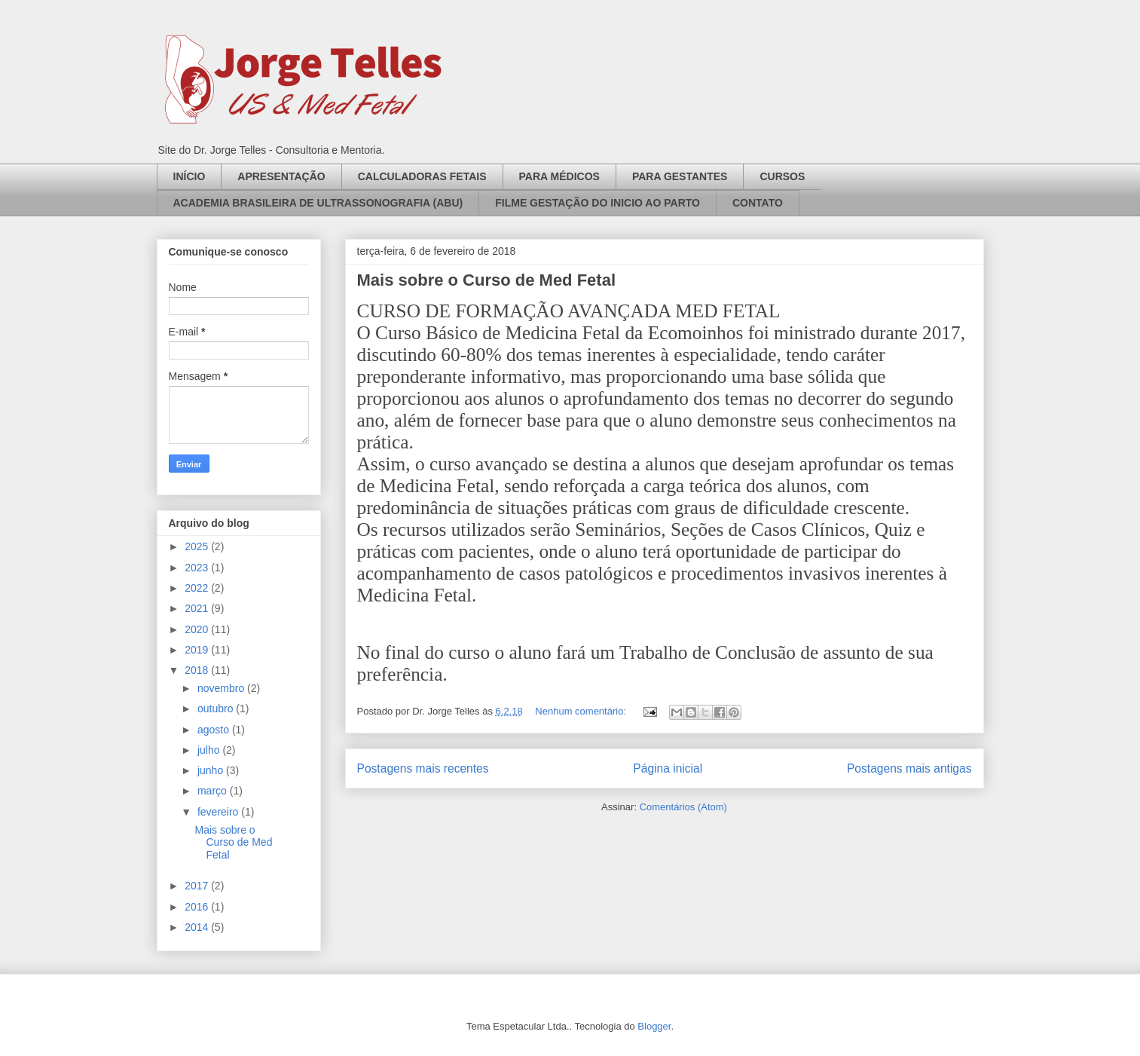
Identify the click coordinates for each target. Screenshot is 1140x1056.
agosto (214, 730)
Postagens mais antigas (909, 768)
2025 (198, 546)
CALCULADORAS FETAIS (422, 176)
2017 (198, 886)
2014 (198, 927)
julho (209, 750)
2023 (198, 568)
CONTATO (757, 203)
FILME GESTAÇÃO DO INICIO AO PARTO (597, 203)
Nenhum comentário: (581, 711)
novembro (222, 688)
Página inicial (667, 768)
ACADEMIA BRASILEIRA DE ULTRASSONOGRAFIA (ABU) (318, 203)
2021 (198, 608)
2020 (198, 629)
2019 (198, 650)
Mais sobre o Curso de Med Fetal (486, 280)
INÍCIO (189, 176)
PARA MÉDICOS (559, 176)
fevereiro (219, 812)
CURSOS (782, 176)
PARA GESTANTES (680, 176)
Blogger (654, 1026)
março (213, 791)
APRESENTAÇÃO (281, 176)
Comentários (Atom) (683, 807)
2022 (198, 588)
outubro (216, 708)
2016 (198, 907)
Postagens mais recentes (423, 768)
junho (211, 770)
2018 (198, 670)
